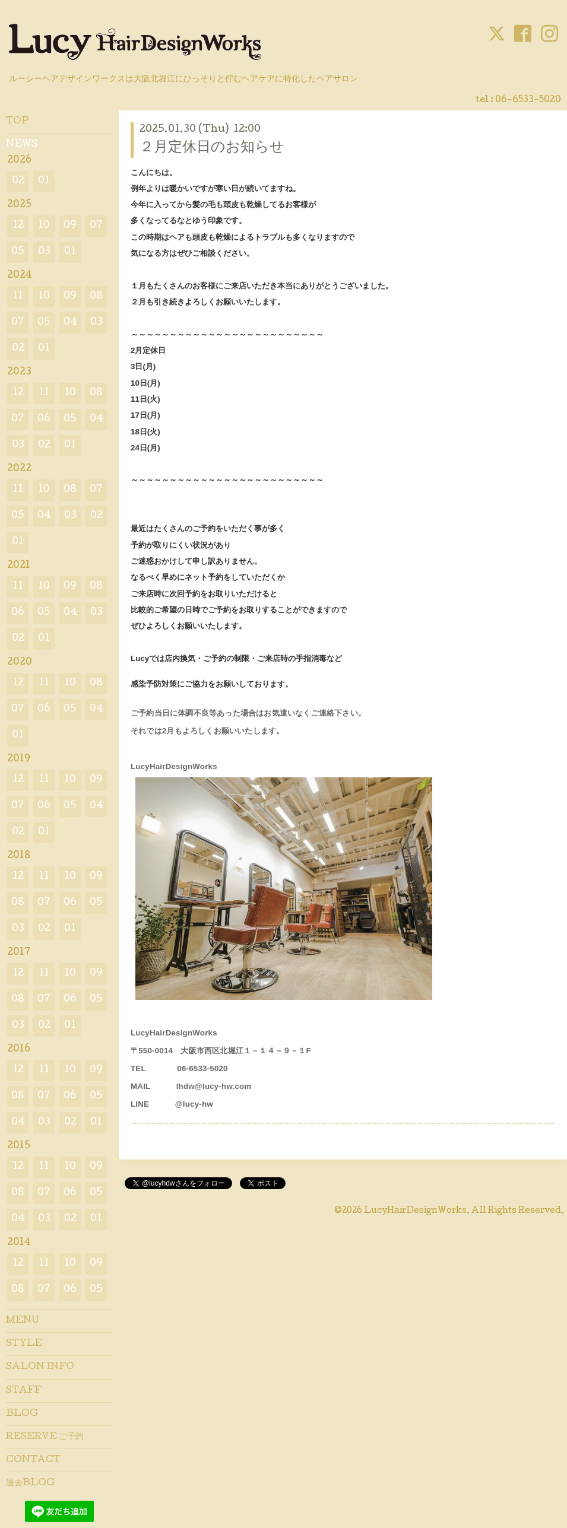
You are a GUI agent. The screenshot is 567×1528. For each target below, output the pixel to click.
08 (96, 296)
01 (44, 181)
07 (96, 226)
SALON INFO (40, 1367)
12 (18, 226)
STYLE (24, 1344)
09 (70, 226)
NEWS (21, 145)
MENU (22, 1321)
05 (17, 252)
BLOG (22, 1414)
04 (70, 322)
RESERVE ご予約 (45, 1437)
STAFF (24, 1391)
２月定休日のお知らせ (212, 148)
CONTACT (33, 1460)
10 (44, 226)
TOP (17, 121)
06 (43, 419)
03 (44, 252)
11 (17, 296)
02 (18, 181)
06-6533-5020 (528, 100)
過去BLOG (30, 1483)
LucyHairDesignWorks (415, 1211)
